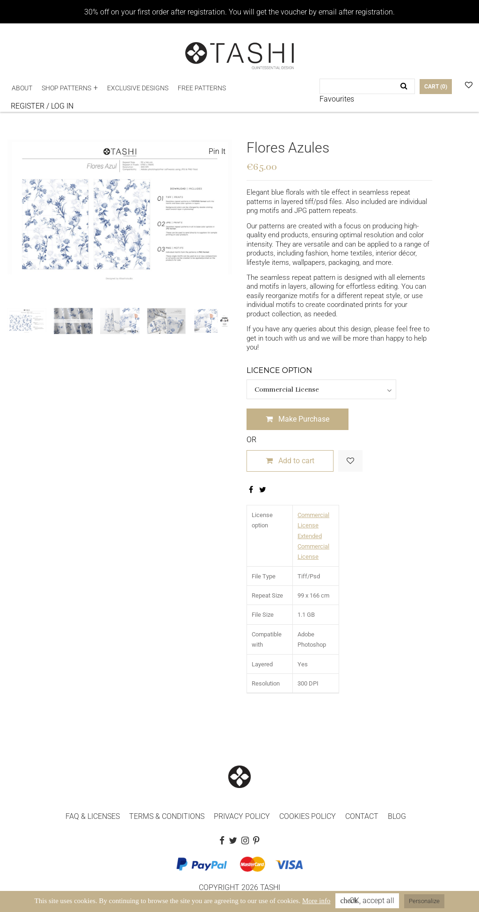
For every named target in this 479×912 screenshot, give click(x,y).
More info (316, 901)
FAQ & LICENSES (92, 816)
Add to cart (290, 460)
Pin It (217, 151)
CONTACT (361, 816)
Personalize (424, 901)
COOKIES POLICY (307, 816)
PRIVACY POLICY (242, 816)
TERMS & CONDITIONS (166, 816)
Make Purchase (297, 419)
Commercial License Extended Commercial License (313, 536)
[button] (69, 88)
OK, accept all (367, 900)
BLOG (397, 816)
